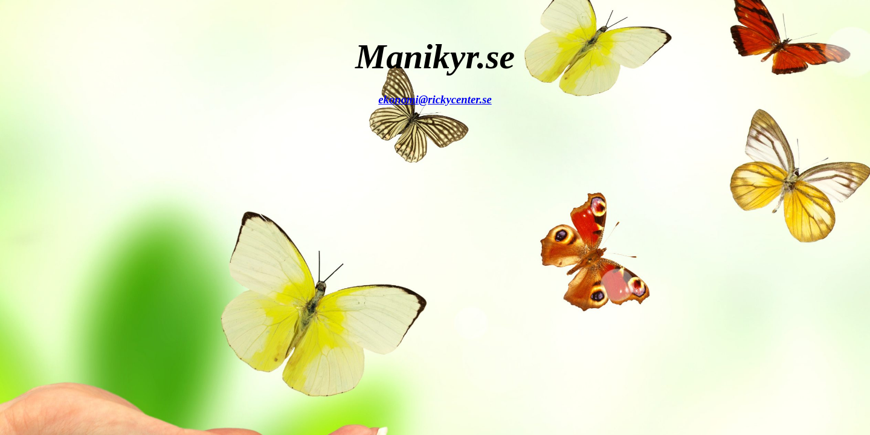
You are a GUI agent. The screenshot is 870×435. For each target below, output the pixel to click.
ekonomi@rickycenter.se (435, 99)
